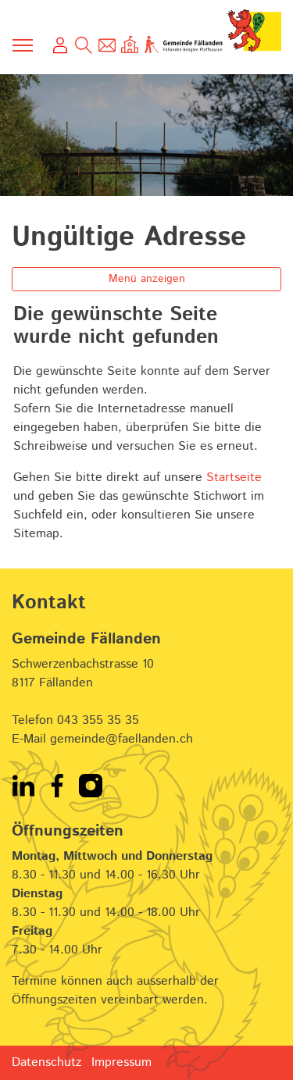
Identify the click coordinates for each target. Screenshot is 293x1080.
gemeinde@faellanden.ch (121, 739)
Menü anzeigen (147, 279)
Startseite (234, 478)
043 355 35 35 (98, 720)
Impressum (121, 1062)
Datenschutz (46, 1062)
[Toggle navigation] (23, 45)
